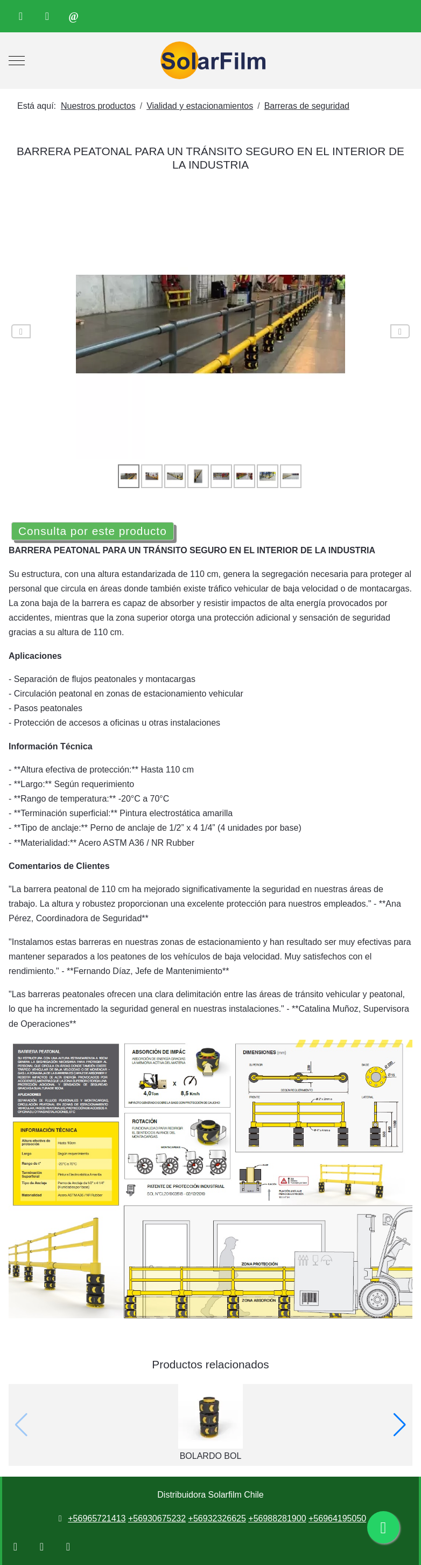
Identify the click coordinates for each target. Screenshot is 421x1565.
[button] (399, 1425)
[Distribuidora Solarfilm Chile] (210, 60)
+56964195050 (337, 1518)
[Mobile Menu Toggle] (17, 61)
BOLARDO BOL (211, 1455)
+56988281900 (277, 1518)
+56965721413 (96, 1518)
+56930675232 (157, 1518)
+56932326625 (217, 1518)
